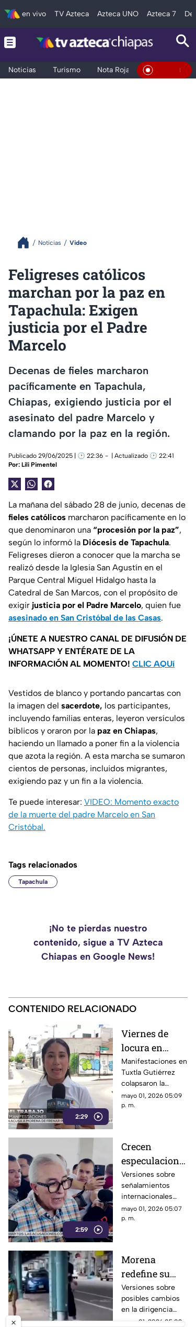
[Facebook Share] (48, 484)
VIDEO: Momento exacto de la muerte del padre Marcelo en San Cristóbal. (93, 814)
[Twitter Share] (14, 484)
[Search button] (183, 42)
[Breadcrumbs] (27, 242)
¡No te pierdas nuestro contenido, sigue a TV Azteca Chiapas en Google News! (98, 942)
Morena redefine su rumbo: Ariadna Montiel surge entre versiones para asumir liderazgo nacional (154, 1266)
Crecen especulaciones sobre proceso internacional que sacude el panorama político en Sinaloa (152, 1153)
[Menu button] (10, 42)
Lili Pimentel (39, 464)
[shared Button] (31, 484)
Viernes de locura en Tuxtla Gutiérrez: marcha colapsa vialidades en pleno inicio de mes (154, 1040)
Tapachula (33, 881)
